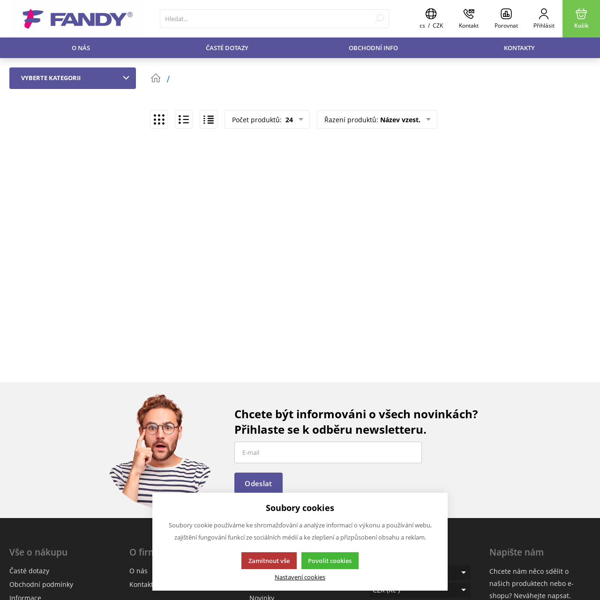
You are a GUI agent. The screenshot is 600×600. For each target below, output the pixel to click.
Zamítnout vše (269, 560)
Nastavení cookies (300, 577)
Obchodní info (373, 48)
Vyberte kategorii (77, 77)
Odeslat (258, 483)
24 (288, 119)
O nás (81, 48)
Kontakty (519, 48)
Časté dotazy (227, 48)
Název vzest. (400, 119)
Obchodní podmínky (41, 584)
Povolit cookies (330, 560)
